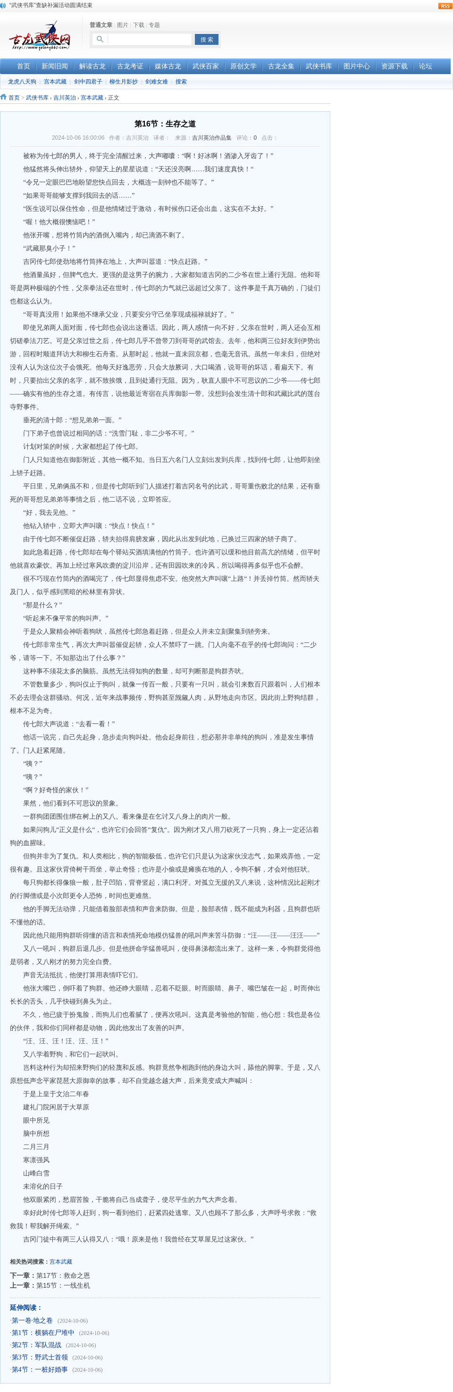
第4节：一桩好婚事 (40, 1369)
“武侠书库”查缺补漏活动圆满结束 (50, 5)
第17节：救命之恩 (63, 1275)
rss (445, 6)
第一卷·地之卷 (32, 1320)
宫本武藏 (55, 81)
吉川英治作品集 (212, 137)
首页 (14, 97)
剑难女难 (156, 81)
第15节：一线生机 (63, 1285)
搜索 (181, 81)
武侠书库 (37, 97)
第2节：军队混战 (36, 1345)
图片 (122, 25)
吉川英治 (64, 97)
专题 (154, 25)
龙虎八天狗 (22, 81)
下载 (138, 25)
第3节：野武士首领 (40, 1357)
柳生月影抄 (123, 81)
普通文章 (101, 25)
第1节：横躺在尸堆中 (43, 1332)
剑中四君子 (88, 81)
